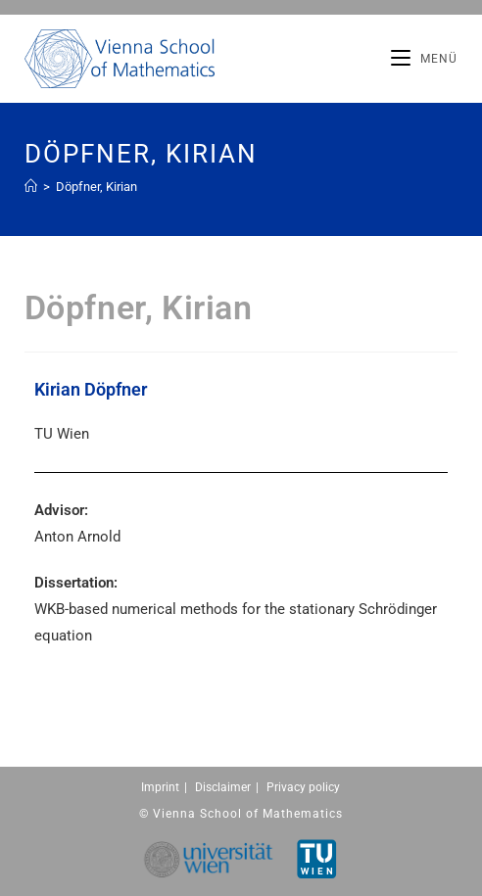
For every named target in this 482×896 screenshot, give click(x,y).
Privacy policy (303, 787)
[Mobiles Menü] (424, 59)
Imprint (160, 787)
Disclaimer (223, 787)
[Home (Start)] (30, 186)
